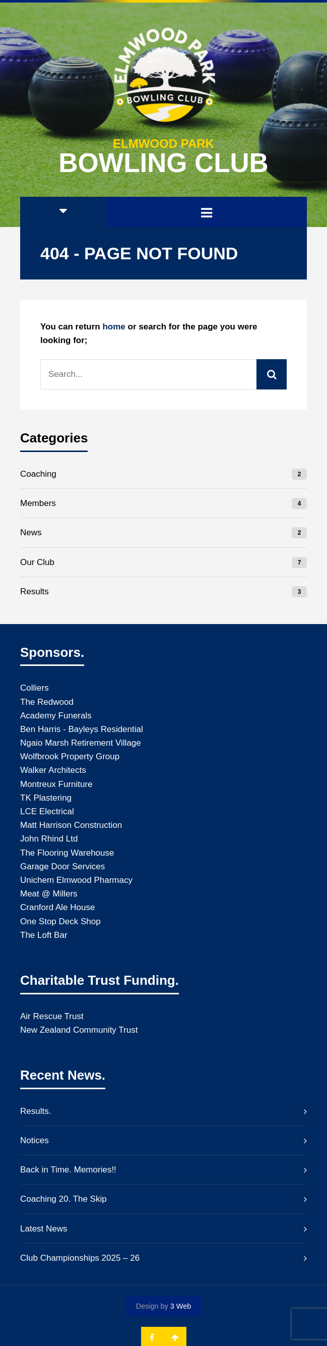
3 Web (180, 1306)
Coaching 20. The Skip (63, 1199)
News (31, 532)
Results (34, 591)
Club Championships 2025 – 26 (80, 1258)
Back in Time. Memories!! (68, 1169)
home (113, 326)
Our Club (37, 562)
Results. (35, 1111)
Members (38, 503)
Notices (34, 1140)
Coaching (38, 474)
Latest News (44, 1228)
